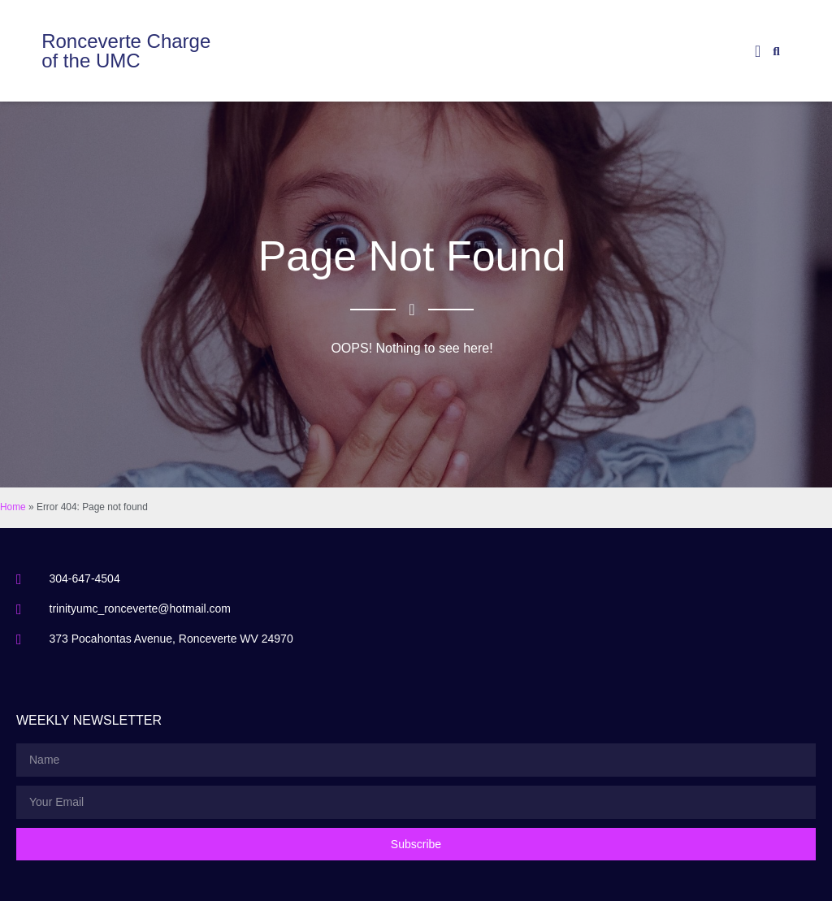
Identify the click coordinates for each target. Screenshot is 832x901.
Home (13, 507)
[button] (758, 51)
